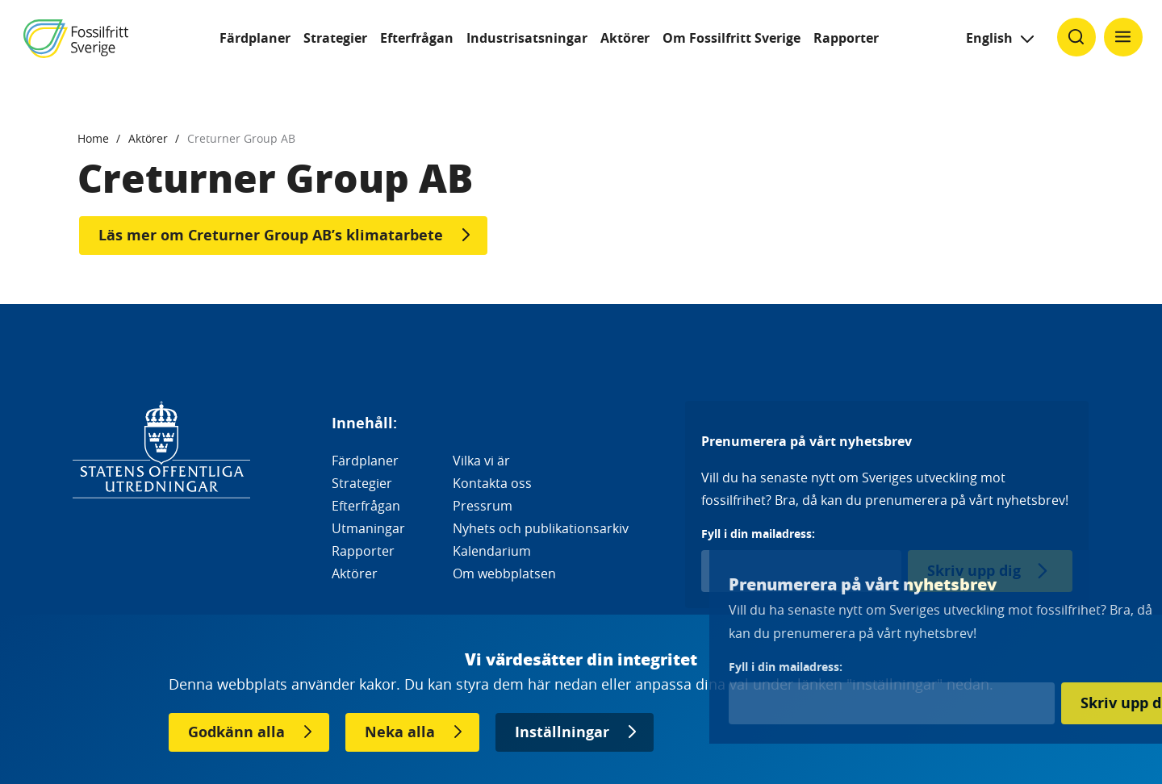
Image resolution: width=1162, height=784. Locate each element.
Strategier (335, 38)
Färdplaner (254, 38)
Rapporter (846, 38)
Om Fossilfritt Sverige (731, 38)
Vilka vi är (481, 460)
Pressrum (482, 506)
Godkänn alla (236, 732)
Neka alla (400, 732)
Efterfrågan (417, 38)
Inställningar (562, 732)
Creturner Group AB (241, 138)
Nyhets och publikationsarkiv (541, 528)
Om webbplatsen (504, 573)
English (989, 38)
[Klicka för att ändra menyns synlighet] (1123, 37)
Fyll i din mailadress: (758, 533)
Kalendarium (492, 551)
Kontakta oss (492, 483)
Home (93, 138)
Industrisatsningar (526, 38)
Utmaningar (368, 528)
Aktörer (625, 38)
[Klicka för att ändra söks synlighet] (1076, 37)
